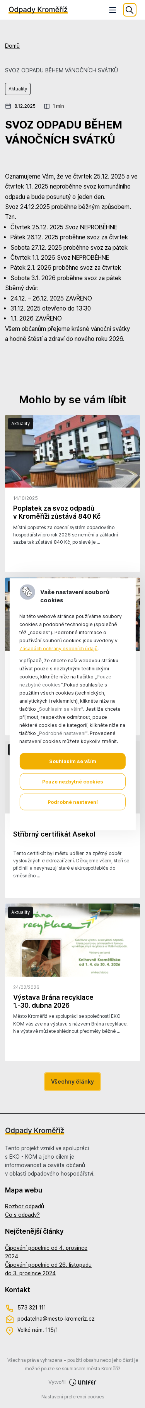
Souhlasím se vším (72, 761)
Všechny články (72, 1082)
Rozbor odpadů (24, 1206)
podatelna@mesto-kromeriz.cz (50, 1319)
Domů (12, 46)
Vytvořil (72, 1382)
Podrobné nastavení (73, 802)
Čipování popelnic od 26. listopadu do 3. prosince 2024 (48, 1269)
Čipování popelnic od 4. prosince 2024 (46, 1252)
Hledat (129, 10)
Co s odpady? (22, 1215)
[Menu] (112, 10)
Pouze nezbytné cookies (72, 781)
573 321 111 (25, 1308)
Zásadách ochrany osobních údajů (58, 648)
